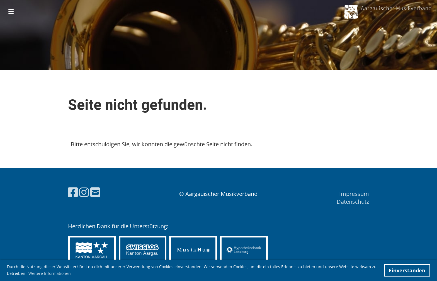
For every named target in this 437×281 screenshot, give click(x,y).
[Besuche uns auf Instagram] (84, 192)
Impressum (354, 194)
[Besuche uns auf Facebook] (73, 192)
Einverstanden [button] (407, 270)
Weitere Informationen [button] (49, 273)
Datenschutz (353, 201)
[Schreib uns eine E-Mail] (95, 192)
